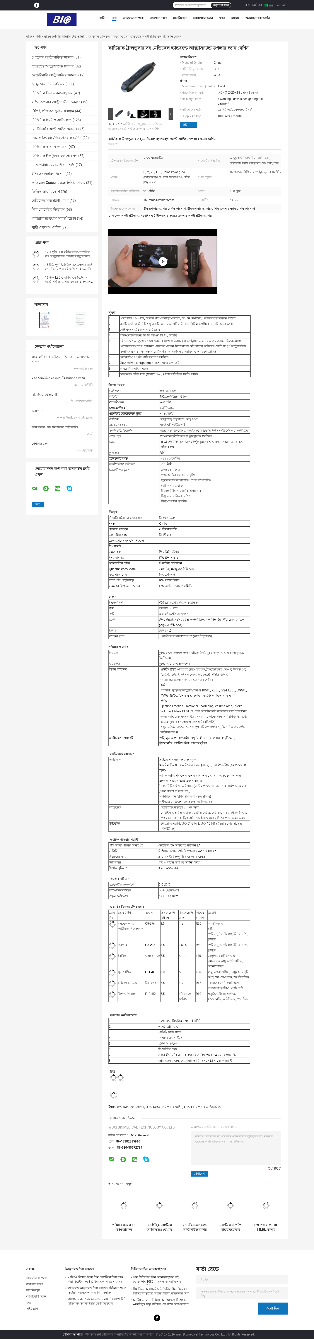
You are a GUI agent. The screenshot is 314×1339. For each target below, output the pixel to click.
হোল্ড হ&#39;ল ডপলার (129, 1107)
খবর (222, 18)
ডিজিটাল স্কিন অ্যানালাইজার (52, 93)
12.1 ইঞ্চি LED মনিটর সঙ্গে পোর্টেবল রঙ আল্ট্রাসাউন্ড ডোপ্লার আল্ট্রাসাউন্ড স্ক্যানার (67, 256)
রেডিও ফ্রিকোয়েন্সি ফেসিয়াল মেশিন (57, 138)
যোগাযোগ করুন (203, 18)
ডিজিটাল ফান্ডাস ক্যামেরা (50, 147)
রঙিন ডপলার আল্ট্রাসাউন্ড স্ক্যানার (64, 36)
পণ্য (114, 18)
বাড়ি (102, 18)
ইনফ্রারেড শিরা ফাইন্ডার (48, 84)
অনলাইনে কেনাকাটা (257, 18)
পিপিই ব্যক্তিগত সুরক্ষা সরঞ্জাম (53, 111)
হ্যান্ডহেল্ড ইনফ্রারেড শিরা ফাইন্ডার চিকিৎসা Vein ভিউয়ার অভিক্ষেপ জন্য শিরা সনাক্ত (97, 1290)
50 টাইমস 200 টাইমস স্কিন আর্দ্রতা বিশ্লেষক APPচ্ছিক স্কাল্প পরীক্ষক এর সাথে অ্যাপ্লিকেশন (160, 1302)
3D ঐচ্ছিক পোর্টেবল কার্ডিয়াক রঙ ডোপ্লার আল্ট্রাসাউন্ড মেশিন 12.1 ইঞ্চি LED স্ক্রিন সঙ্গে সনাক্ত (159, 1227)
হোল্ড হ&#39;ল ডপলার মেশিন (164, 1107)
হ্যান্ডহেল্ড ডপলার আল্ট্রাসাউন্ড (202, 1107)
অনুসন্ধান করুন (221, 5)
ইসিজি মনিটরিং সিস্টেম (48, 174)
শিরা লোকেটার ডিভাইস (48, 209)
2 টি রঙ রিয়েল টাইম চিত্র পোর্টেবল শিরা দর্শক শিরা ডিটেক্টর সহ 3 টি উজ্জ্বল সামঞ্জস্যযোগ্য (95, 1279)
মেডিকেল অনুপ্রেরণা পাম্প (50, 200)
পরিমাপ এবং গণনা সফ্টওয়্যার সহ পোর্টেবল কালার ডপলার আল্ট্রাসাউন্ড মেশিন (123, 1227)
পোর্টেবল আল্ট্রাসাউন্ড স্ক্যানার (52, 57)
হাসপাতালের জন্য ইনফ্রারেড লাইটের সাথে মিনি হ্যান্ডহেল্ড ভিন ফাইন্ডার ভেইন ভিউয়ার (97, 1301)
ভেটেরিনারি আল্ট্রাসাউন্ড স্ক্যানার (54, 75)
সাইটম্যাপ (32, 1308)
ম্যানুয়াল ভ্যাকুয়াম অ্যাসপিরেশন (54, 218)
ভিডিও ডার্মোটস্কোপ (46, 192)
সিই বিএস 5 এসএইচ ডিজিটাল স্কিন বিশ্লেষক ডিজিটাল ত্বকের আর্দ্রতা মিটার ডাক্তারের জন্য (161, 1291)
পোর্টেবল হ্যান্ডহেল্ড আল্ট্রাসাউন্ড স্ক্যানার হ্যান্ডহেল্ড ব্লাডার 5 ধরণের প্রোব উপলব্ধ (195, 1227)
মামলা (235, 18)
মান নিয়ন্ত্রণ (179, 18)
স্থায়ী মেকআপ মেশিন (46, 227)
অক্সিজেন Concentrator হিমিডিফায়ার (58, 183)
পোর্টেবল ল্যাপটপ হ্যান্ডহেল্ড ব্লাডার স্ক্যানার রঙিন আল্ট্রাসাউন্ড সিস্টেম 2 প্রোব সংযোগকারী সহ (230, 1227)
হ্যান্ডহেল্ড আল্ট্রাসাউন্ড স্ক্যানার (53, 66)
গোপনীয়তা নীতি (73, 1334)
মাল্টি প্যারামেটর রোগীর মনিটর (53, 165)
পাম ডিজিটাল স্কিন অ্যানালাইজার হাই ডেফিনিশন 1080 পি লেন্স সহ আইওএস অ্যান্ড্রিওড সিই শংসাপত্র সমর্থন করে (157, 1280)
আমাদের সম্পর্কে (133, 18)
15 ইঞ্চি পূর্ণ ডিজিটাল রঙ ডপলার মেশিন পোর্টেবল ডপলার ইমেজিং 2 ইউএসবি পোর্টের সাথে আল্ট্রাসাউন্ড (69, 269)
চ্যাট (185, 124)
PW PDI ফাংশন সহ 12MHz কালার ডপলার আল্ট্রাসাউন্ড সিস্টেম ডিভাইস (266, 1227)
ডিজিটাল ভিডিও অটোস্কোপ (52, 120)
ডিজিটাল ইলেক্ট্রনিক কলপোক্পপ (54, 156)
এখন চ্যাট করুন (255, 5)
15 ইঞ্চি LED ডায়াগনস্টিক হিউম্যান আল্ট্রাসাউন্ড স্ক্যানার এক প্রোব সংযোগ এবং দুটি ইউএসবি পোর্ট (68, 282)
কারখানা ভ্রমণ (158, 18)
